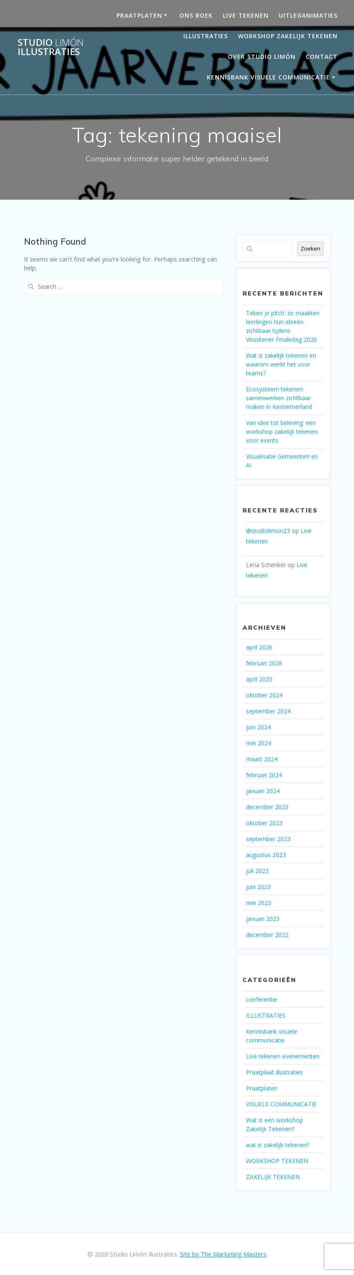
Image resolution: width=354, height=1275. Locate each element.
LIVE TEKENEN (246, 15)
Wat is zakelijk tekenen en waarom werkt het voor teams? (281, 364)
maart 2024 (261, 759)
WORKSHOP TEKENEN (277, 1161)
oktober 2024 (264, 695)
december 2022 (267, 935)
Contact (322, 57)
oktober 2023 (264, 823)
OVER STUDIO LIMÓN (262, 57)
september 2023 (268, 839)
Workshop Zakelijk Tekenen (288, 36)
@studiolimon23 (268, 531)
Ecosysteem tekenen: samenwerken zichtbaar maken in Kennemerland (279, 398)
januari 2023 (263, 919)
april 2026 (259, 647)
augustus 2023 (266, 855)
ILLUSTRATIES (265, 1015)
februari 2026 (264, 663)
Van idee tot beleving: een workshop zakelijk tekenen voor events (282, 431)
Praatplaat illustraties (274, 1072)
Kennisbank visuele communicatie (268, 77)
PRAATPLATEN (139, 15)
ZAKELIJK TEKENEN (273, 1177)
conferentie (261, 999)
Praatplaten (261, 1088)
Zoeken (310, 248)
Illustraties (205, 36)
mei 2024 (258, 743)
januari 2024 (263, 791)
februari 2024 (264, 775)
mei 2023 (258, 903)
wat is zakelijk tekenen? (277, 1145)
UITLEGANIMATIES (308, 15)
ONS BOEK (196, 15)
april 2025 (259, 679)
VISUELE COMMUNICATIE (281, 1104)
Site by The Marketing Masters (223, 1254)
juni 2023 (258, 887)
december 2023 (267, 807)
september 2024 (268, 711)
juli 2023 (257, 871)
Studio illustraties (51, 47)
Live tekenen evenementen (283, 1056)
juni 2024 (258, 727)
